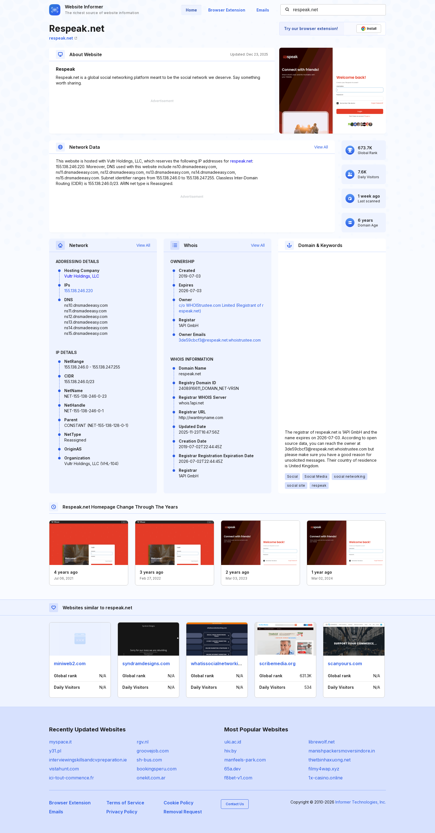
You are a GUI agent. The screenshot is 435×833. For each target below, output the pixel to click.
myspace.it (60, 742)
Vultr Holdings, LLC (81, 276)
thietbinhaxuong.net (329, 760)
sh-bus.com (149, 760)
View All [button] (321, 147)
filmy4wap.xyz (323, 769)
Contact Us (235, 804)
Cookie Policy (178, 802)
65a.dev (232, 769)
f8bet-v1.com (238, 778)
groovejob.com (153, 751)
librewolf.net (321, 742)
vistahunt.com (64, 769)
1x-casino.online (325, 778)
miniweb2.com (70, 663)
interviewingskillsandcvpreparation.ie (88, 760)
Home (191, 10)
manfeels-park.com (245, 760)
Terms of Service (125, 802)
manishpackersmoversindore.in (341, 751)
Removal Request (183, 811)
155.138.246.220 (78, 290)
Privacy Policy (121, 811)
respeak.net (63, 38)
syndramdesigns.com (146, 663)
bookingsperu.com (157, 769)
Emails (263, 10)
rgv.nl (142, 742)
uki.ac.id (232, 742)
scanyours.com (345, 663)
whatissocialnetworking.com (222, 663)
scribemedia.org (277, 663)
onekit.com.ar (151, 778)
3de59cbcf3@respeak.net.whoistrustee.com (220, 340)
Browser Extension (226, 10)
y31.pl (55, 751)
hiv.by (230, 751)
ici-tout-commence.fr (71, 778)
